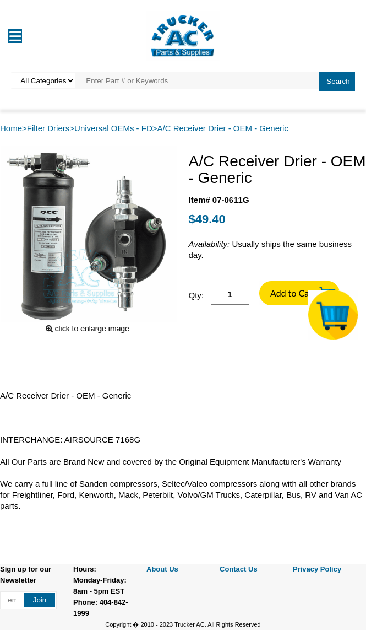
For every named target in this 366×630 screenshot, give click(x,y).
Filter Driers (48, 128)
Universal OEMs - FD (113, 128)
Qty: (196, 295)
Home (11, 128)
